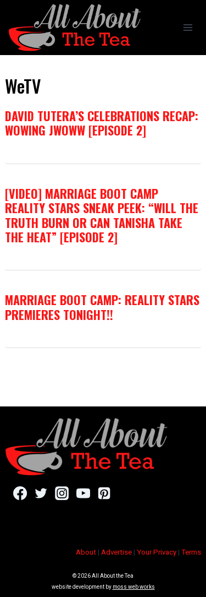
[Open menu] (187, 27)
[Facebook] (20, 493)
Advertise (116, 552)
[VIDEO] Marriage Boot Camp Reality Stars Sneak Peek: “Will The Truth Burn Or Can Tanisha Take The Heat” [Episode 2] (101, 215)
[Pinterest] (104, 493)
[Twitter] (41, 493)
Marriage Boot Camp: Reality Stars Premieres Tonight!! (102, 307)
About (86, 552)
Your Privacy (156, 552)
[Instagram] (61, 493)
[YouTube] (83, 493)
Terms (191, 552)
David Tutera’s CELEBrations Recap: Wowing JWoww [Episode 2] (101, 123)
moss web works (134, 587)
